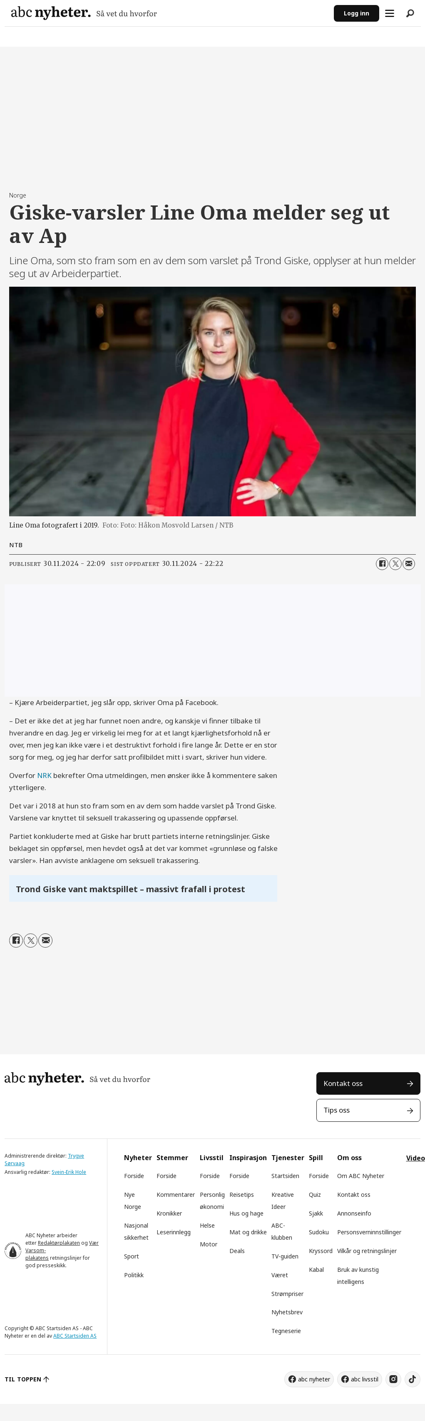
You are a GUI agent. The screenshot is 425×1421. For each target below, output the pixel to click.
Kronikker (169, 1213)
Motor (208, 1244)
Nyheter (138, 1157)
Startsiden (285, 1176)
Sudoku (319, 1232)
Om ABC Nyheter (360, 1176)
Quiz (315, 1194)
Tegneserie (286, 1331)
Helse (207, 1225)
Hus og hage (246, 1213)
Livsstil (212, 1157)
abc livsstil (364, 1379)
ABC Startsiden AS (75, 1335)
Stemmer (172, 1157)
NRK (44, 775)
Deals (237, 1251)
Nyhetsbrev (287, 1312)
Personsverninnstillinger (369, 1232)
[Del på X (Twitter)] (395, 564)
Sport (131, 1256)
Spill (316, 1157)
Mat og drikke (248, 1232)
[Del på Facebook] (382, 564)
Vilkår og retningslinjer (367, 1251)
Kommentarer (176, 1194)
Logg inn (356, 13)
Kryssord (321, 1251)
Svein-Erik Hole (69, 1172)
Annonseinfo (354, 1213)
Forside (134, 1176)
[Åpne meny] (389, 13)
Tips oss (336, 1110)
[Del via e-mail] (409, 564)
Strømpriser (287, 1294)
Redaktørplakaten (59, 1242)
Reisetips (241, 1194)
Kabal (316, 1269)
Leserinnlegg (174, 1232)
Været (279, 1275)
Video (415, 1158)
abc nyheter (314, 1379)
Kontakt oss (343, 1083)
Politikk (134, 1275)
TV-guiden (284, 1256)
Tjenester (287, 1157)
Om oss (349, 1157)
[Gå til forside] (84, 13)
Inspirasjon (248, 1157)
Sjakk (316, 1213)
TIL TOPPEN (23, 1379)
